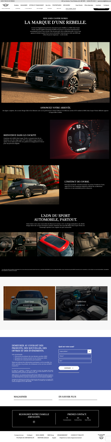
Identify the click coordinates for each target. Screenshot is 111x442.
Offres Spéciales (88, 5)
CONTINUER (68, 368)
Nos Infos (48, 5)
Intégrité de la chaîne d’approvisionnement (71, 438)
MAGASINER (24, 5)
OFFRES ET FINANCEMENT (36, 5)
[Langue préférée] (75, 351)
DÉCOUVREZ (66, 5)
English (54, 438)
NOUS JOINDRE (40, 435)
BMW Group (51, 435)
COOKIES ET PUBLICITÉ (77, 435)
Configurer (106, 5)
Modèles (16, 5)
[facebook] (34, 422)
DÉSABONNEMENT (62, 435)
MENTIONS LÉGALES (43, 438)
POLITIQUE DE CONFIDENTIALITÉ (25, 438)
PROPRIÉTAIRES (56, 5)
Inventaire (98, 5)
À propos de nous (18, 435)
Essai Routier (79, 5)
